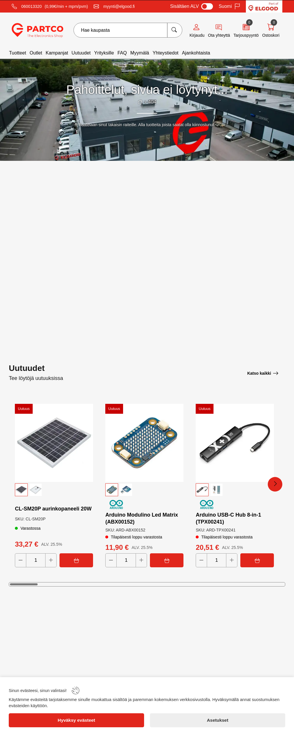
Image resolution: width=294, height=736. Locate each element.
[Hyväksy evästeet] (76, 720)
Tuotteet (17, 52)
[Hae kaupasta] (174, 30)
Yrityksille (104, 52)
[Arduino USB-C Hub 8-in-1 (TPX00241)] (235, 443)
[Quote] (245, 30)
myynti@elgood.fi (119, 6)
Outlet (35, 52)
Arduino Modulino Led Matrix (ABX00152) (141, 518)
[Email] (114, 6)
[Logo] (37, 30)
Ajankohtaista (196, 52)
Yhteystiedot (165, 52)
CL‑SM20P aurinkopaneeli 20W (53, 509)
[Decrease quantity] (20, 560)
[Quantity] (36, 560)
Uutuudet (80, 52)
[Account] (197, 30)
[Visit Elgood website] (264, 6)
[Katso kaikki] (263, 373)
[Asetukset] (217, 720)
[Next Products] (275, 484)
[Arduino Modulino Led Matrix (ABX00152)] (144, 443)
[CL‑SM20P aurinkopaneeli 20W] (54, 443)
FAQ (122, 52)
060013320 (31, 6)
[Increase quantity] (51, 560)
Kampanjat (57, 52)
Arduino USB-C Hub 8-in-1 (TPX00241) (228, 518)
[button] (54, 489)
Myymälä (139, 52)
